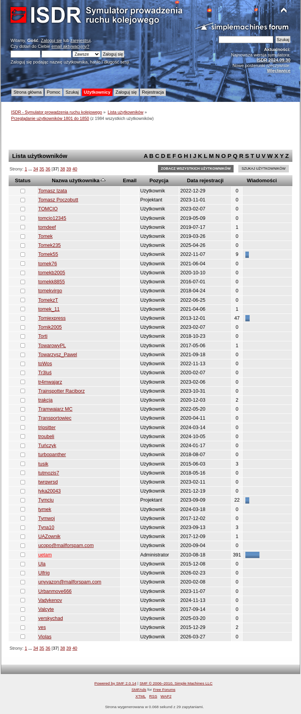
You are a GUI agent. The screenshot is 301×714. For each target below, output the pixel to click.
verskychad (50, 618)
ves (42, 627)
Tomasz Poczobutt (58, 200)
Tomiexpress (52, 318)
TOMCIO (48, 209)
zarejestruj (81, 40)
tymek (44, 509)
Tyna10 (46, 527)
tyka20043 (49, 491)
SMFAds (139, 689)
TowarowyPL (52, 345)
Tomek (45, 236)
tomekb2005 (51, 272)
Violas (45, 637)
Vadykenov (50, 600)
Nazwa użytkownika (78, 180)
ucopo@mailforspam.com (66, 545)
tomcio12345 (52, 218)
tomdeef (47, 227)
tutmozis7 (48, 473)
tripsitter (47, 427)
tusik (43, 464)
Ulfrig (44, 573)
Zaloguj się (51, 40)
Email (130, 180)
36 (47, 169)
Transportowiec (55, 418)
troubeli (46, 436)
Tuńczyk (47, 445)
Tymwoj (46, 518)
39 (68, 169)
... (30, 169)
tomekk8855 (51, 282)
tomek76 (47, 263)
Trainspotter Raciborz (61, 391)
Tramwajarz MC (55, 409)
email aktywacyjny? (70, 46)
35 (41, 169)
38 (62, 169)
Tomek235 (49, 245)
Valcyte (46, 609)
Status (23, 180)
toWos (45, 363)
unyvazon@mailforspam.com (70, 582)
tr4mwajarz (50, 382)
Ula (42, 564)
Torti (43, 336)
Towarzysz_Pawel (57, 354)
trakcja (45, 400)
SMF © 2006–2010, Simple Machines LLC (176, 683)
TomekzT (48, 300)
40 (75, 169)
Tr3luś (45, 372)
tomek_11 (49, 309)
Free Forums (164, 689)
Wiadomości (262, 180)
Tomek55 (48, 254)
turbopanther (52, 454)
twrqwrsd (48, 482)
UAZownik (49, 536)
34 (35, 169)
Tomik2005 (50, 327)
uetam (45, 555)
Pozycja (159, 180)
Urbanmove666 (55, 591)
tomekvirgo (50, 291)
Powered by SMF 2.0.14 (115, 683)
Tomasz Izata (52, 191)
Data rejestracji (205, 180)
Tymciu (46, 500)
